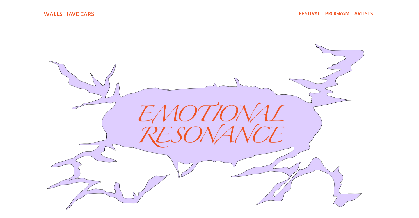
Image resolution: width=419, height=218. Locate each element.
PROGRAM (337, 14)
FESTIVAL (309, 14)
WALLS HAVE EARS (69, 14)
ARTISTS (363, 14)
